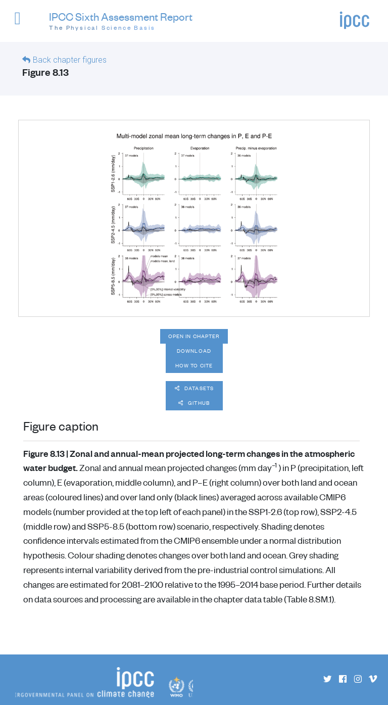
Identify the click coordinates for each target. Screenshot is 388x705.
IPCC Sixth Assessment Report (120, 21)
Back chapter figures (70, 60)
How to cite (194, 365)
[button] (22, 23)
